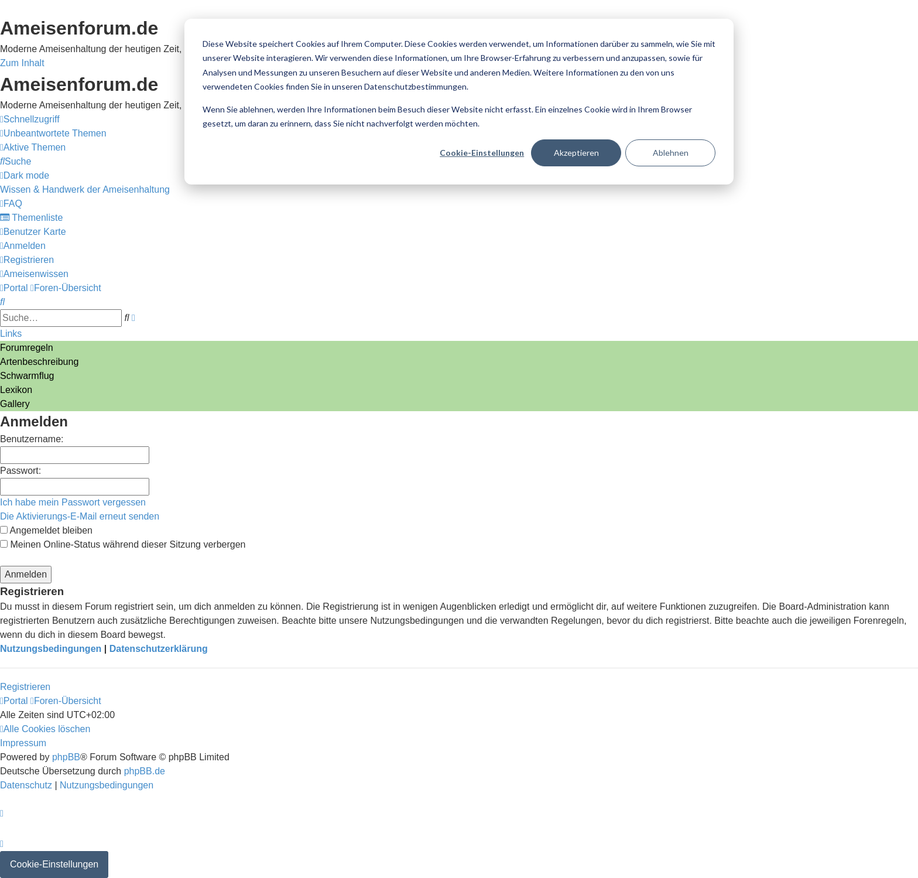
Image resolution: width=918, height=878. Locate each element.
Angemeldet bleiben (46, 530)
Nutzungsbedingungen (50, 649)
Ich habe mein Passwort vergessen (73, 502)
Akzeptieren (576, 153)
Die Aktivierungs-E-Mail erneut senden (79, 516)
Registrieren (25, 687)
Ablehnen (670, 153)
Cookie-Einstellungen (482, 153)
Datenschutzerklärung (158, 649)
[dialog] (459, 102)
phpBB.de (144, 771)
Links (11, 334)
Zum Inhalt (22, 63)
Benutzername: (32, 439)
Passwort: (20, 471)
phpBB (66, 757)
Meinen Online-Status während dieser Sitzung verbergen (122, 544)
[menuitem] (53, 133)
